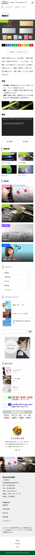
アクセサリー (6, 186)
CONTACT (17, 543)
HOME (17, 540)
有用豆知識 (6, 245)
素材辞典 (6, 225)
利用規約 (29, 530)
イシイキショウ (17, 438)
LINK (17, 546)
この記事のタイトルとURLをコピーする (17, 51)
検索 (30, 331)
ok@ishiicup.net (12, 491)
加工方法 (4, 21)
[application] (17, 127)
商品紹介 (5, 505)
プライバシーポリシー (18, 530)
